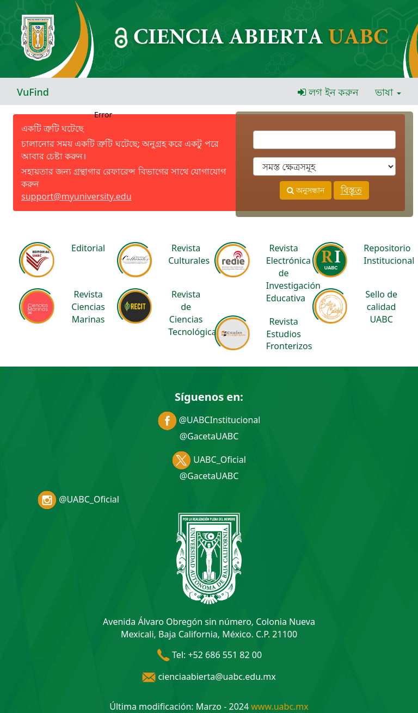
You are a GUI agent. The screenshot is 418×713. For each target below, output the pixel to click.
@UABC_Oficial (78, 499)
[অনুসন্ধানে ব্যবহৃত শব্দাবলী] (324, 140)
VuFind (33, 91)
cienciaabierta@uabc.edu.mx (209, 677)
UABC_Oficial (209, 460)
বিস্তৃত (351, 190)
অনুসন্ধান (305, 190)
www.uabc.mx (279, 706)
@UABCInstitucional (209, 420)
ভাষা (388, 91)
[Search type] (324, 166)
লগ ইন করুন (328, 91)
